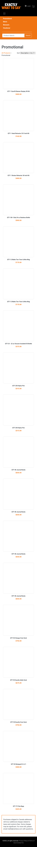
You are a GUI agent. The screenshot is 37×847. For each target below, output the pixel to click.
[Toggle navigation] (4, 13)
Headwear (6, 28)
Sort (18, 53)
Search (28, 35)
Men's (5, 22)
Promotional (7, 19)
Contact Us (20, 843)
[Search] (13, 35)
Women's (6, 25)
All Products (6, 53)
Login (28, 6)
